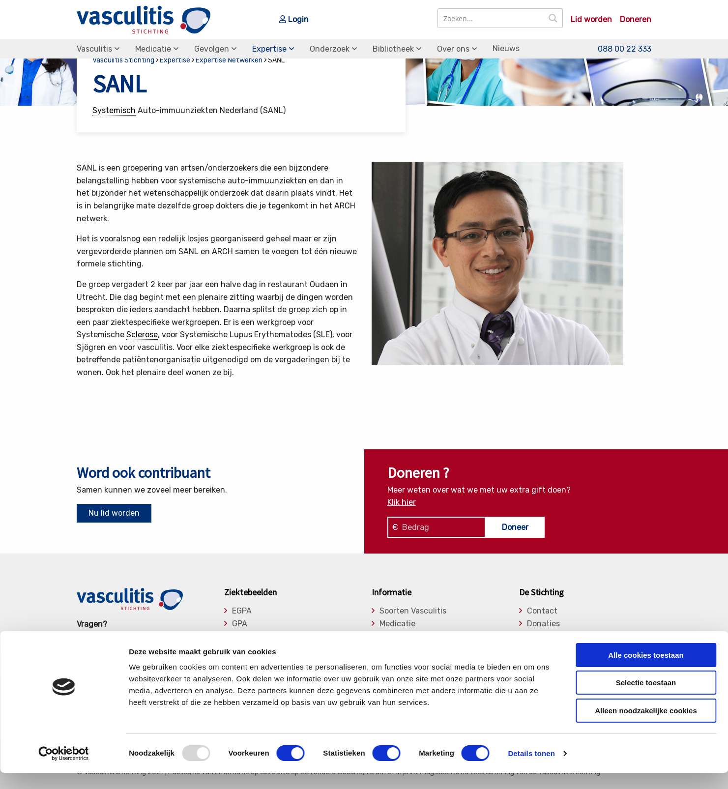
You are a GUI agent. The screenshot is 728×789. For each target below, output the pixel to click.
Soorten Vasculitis (412, 611)
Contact (542, 611)
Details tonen (531, 769)
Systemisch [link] (114, 110)
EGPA (242, 611)
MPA (240, 636)
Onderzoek (329, 49)
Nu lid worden (114, 513)
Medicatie (153, 49)
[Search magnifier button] (553, 18)
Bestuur (542, 636)
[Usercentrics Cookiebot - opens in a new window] (64, 769)
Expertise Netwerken (229, 60)
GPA (239, 624)
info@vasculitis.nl (154, 637)
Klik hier (401, 502)
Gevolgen (211, 49)
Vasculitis (94, 49)
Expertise (269, 49)
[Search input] (491, 18)
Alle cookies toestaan (645, 671)
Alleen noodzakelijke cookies (646, 727)
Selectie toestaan (646, 699)
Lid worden (591, 20)
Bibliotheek (393, 49)
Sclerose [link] (142, 334)
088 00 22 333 (624, 49)
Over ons (453, 49)
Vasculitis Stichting (123, 60)
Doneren (635, 20)
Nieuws (506, 48)
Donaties (543, 624)
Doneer (515, 527)
